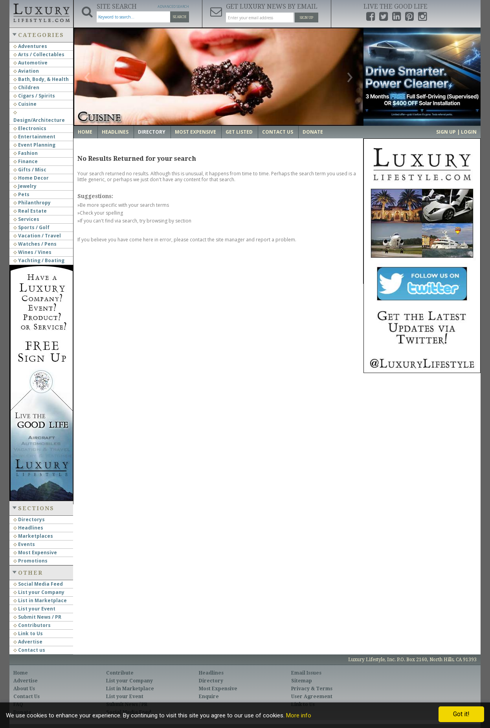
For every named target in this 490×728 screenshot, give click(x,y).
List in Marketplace (40, 600)
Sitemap (301, 681)
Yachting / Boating (38, 260)
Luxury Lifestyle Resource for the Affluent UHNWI (41, 12)
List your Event (34, 608)
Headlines (28, 527)
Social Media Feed (38, 584)
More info (298, 715)
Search (179, 17)
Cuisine (25, 104)
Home (85, 132)
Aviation (26, 71)
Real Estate (30, 211)
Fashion (25, 153)
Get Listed (239, 132)
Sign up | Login (456, 132)
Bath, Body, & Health (41, 79)
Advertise (27, 641)
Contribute (120, 673)
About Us (24, 688)
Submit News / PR (37, 617)
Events (24, 544)
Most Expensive (35, 552)
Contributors (32, 625)
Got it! (461, 714)
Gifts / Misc (29, 169)
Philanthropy (32, 202)
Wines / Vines (32, 252)
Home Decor (31, 178)
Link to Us (28, 633)
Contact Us (277, 132)
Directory (151, 132)
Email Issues (306, 673)
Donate (313, 132)
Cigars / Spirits (34, 95)
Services (26, 219)
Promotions (30, 560)
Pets (21, 194)
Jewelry (25, 186)
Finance (25, 161)
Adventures (30, 46)
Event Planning (34, 145)
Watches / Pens (35, 244)
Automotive (30, 62)
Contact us (29, 650)
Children (26, 87)
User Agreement (311, 696)
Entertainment (34, 136)
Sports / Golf (31, 227)
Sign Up (306, 18)
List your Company (38, 592)
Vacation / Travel (37, 235)
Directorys (29, 519)
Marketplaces (33, 536)
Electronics (29, 128)
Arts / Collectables (38, 54)
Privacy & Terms (311, 688)
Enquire (209, 696)
